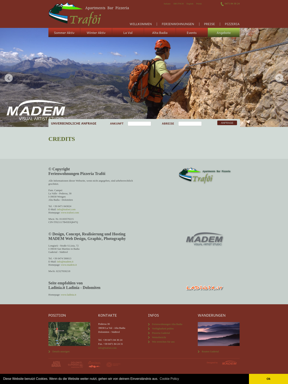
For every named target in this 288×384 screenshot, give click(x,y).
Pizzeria (232, 23)
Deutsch (178, 3)
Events (192, 32)
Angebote (224, 32)
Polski (199, 3)
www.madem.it (69, 264)
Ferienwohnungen (178, 23)
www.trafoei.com (70, 212)
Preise (209, 23)
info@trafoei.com (66, 209)
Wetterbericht (159, 337)
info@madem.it (65, 261)
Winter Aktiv (96, 32)
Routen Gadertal (210, 351)
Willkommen (141, 23)
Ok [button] (268, 378)
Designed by (212, 362)
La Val (128, 32)
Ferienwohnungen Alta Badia (167, 324)
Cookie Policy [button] (169, 378)
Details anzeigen (61, 351)
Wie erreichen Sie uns (163, 341)
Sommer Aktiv (64, 32)
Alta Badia (160, 32)
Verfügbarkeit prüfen (163, 328)
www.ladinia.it (68, 294)
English (190, 3)
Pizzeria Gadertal (161, 332)
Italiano (167, 3)
